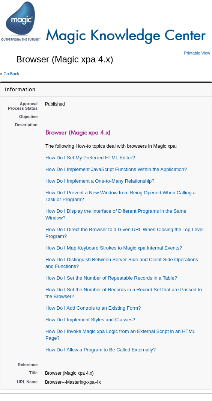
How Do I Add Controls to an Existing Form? (93, 308)
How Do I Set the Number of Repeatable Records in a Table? (111, 278)
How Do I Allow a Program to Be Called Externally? (100, 350)
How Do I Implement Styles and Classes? (90, 319)
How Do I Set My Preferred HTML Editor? (90, 157)
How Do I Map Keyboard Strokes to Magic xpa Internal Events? (113, 248)
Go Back (11, 73)
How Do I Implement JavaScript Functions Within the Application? (116, 169)
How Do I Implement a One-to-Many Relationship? (99, 181)
